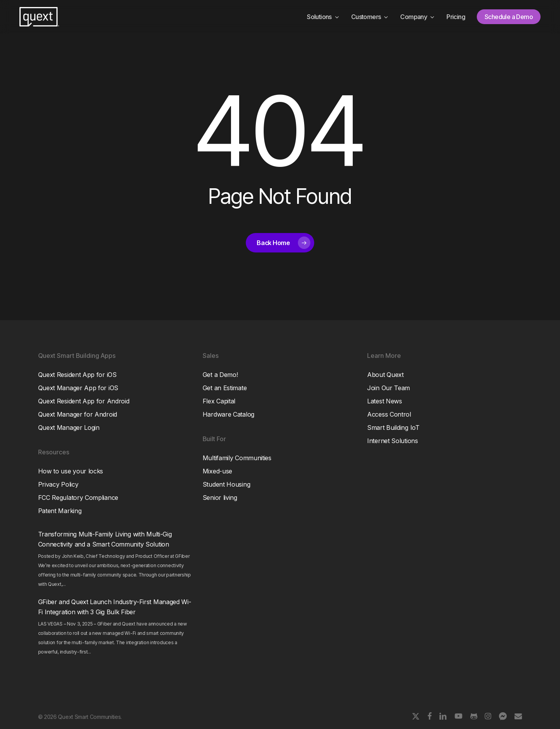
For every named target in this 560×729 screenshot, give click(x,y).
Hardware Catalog (228, 414)
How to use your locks (70, 471)
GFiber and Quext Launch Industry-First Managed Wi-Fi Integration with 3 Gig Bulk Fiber (114, 607)
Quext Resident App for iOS (77, 375)
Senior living (220, 497)
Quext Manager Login (69, 427)
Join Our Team (388, 388)
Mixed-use (217, 471)
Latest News (384, 401)
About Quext (385, 375)
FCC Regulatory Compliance (78, 497)
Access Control (389, 414)
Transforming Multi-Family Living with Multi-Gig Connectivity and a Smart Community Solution (105, 539)
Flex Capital (219, 401)
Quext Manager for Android (77, 414)
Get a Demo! (220, 375)
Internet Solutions (392, 441)
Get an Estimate (225, 388)
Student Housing (226, 484)
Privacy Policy (58, 484)
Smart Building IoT (393, 427)
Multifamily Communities (237, 458)
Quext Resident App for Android (84, 401)
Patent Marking (60, 511)
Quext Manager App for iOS (78, 388)
